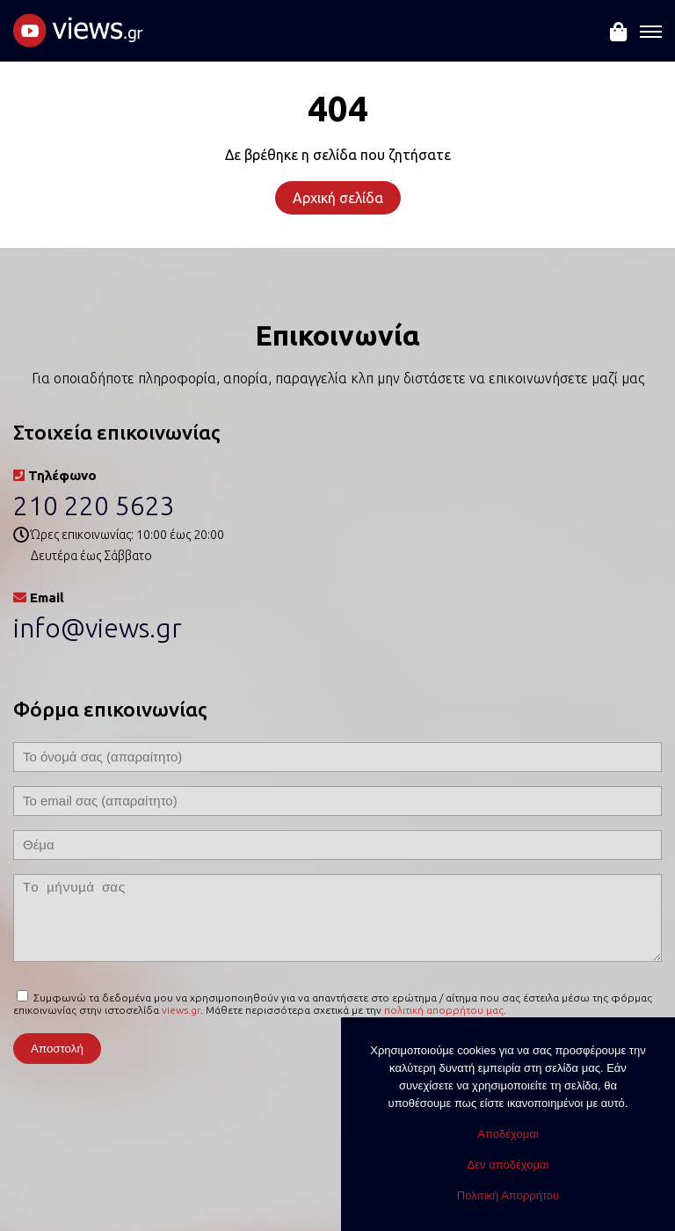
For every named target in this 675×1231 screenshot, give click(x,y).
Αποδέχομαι (507, 1133)
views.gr (181, 1010)
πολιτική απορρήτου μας (444, 1010)
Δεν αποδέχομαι (508, 1164)
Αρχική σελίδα (338, 198)
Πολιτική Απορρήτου (508, 1195)
